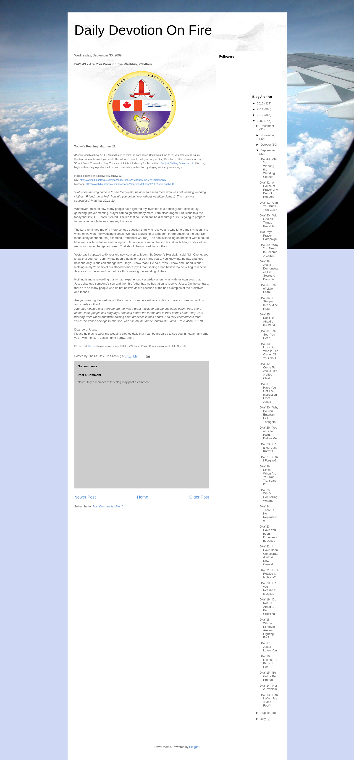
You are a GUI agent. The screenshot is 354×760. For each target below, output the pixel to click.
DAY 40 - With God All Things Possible (269, 221)
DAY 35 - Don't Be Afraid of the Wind (267, 320)
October (266, 144)
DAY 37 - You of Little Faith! (268, 288)
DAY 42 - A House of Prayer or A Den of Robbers (269, 189)
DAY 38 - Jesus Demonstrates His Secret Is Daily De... (269, 270)
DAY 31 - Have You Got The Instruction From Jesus (268, 392)
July (263, 718)
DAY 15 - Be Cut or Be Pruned (268, 676)
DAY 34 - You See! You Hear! (268, 334)
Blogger (194, 747)
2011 (261, 109)
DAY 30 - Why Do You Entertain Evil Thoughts (269, 414)
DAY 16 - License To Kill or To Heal (268, 661)
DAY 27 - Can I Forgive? (269, 458)
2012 (261, 103)
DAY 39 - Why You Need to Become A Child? (269, 250)
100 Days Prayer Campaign (268, 235)
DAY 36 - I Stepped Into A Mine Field (269, 303)
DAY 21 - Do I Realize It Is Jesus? (269, 573)
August (265, 713)
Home (142, 497)
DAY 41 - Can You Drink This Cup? (269, 206)
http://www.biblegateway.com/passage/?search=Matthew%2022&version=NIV (123, 180)
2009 (261, 121)
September (267, 150)
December (267, 126)
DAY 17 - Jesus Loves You (268, 646)
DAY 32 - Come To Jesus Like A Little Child (268, 371)
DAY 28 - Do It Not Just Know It (268, 447)
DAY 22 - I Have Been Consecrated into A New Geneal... (269, 555)
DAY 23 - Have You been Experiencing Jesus (268, 533)
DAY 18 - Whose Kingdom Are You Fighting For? (267, 628)
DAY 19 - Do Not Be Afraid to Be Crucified (268, 606)
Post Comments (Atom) (107, 506)
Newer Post (85, 497)
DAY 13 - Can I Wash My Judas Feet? (269, 700)
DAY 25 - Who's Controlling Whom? (268, 495)
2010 (261, 115)
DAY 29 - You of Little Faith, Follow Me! (269, 433)
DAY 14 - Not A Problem (268, 687)
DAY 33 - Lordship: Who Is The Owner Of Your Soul (269, 351)
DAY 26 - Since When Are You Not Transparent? (269, 475)
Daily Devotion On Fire (143, 30)
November (267, 135)
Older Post (199, 497)
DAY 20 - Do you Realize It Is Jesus (268, 588)
